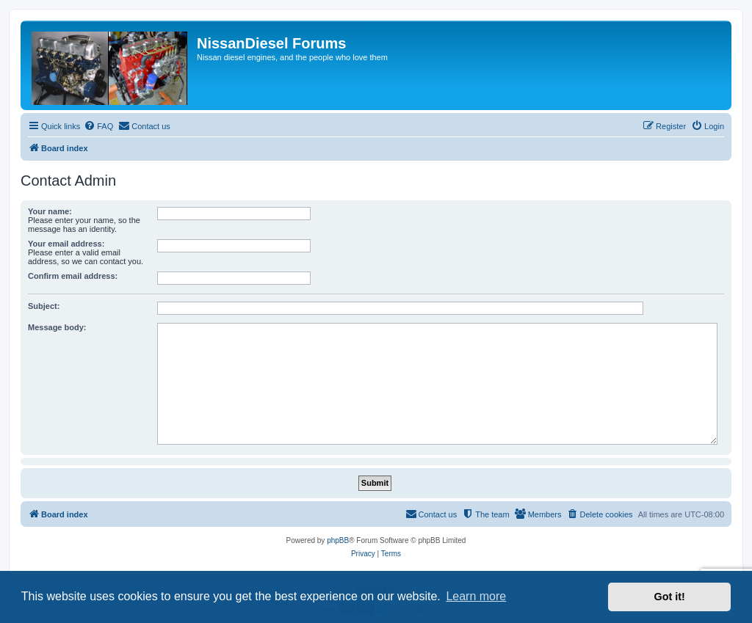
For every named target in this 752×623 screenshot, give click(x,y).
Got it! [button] (669, 596)
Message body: (57, 327)
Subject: (43, 306)
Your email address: (66, 243)
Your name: (50, 211)
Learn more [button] (476, 596)
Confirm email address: (73, 276)
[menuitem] (98, 126)
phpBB (338, 540)
